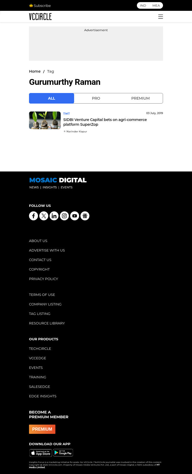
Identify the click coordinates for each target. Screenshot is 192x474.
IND (143, 5)
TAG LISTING (39, 314)
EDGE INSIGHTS (42, 396)
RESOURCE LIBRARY (47, 323)
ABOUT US (38, 241)
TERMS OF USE (42, 294)
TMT (66, 113)
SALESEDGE (39, 386)
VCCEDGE (37, 358)
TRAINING (37, 377)
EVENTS (36, 367)
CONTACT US (40, 260)
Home (35, 71)
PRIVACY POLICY (43, 279)
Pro (96, 98)
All (51, 98)
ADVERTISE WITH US (47, 250)
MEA (156, 5)
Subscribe (40, 5)
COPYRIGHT (39, 269)
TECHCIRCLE (40, 348)
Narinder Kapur (76, 131)
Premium (140, 98)
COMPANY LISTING (45, 304)
